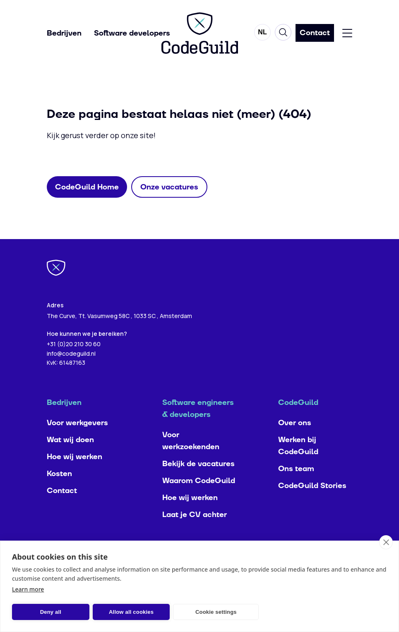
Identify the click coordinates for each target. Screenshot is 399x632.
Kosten (59, 490)
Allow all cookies (126, 612)
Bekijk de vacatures (198, 480)
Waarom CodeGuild (198, 497)
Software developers (132, 33)
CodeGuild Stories (312, 502)
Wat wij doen (70, 456)
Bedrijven (64, 33)
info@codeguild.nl (71, 370)
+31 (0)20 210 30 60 (74, 360)
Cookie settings (208, 612)
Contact (62, 507)
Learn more (28, 589)
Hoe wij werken (74, 473)
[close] (386, 542)
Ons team (296, 485)
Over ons (294, 439)
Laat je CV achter (194, 531)
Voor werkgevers (77, 439)
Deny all (49, 612)
